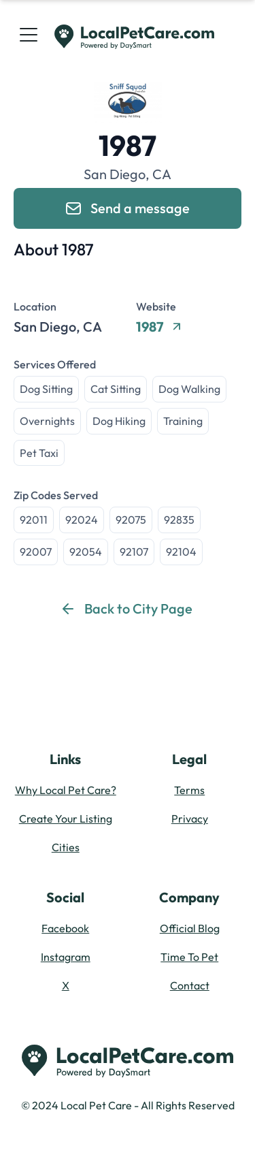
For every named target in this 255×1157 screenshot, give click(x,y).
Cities (66, 847)
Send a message (128, 208)
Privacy (189, 818)
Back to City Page (127, 608)
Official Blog (190, 928)
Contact (189, 985)
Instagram (65, 957)
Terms (189, 790)
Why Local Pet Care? (65, 790)
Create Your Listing (65, 818)
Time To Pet (189, 957)
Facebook (65, 928)
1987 (158, 327)
